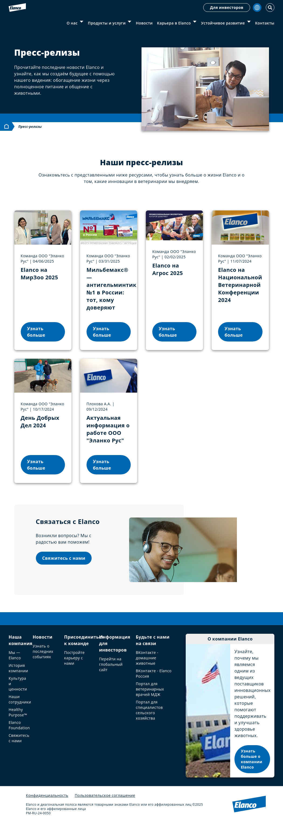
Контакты (264, 23)
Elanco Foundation (19, 725)
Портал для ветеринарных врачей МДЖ (150, 689)
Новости (144, 23)
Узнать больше (36, 332)
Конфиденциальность (47, 795)
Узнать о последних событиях (43, 651)
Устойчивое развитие (223, 23)
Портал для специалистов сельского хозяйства (149, 710)
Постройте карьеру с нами (74, 658)
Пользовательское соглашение (105, 795)
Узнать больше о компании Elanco (251, 759)
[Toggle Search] (270, 7)
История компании (18, 668)
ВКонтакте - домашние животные (147, 658)
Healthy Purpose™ (18, 712)
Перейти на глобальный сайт (110, 664)
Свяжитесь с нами (63, 558)
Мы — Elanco (15, 655)
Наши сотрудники (20, 699)
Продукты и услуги (107, 23)
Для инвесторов (226, 7)
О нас (72, 23)
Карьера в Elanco (174, 23)
